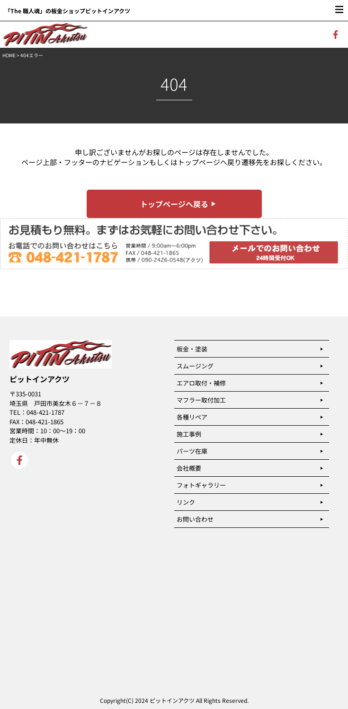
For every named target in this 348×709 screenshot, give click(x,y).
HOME (9, 55)
